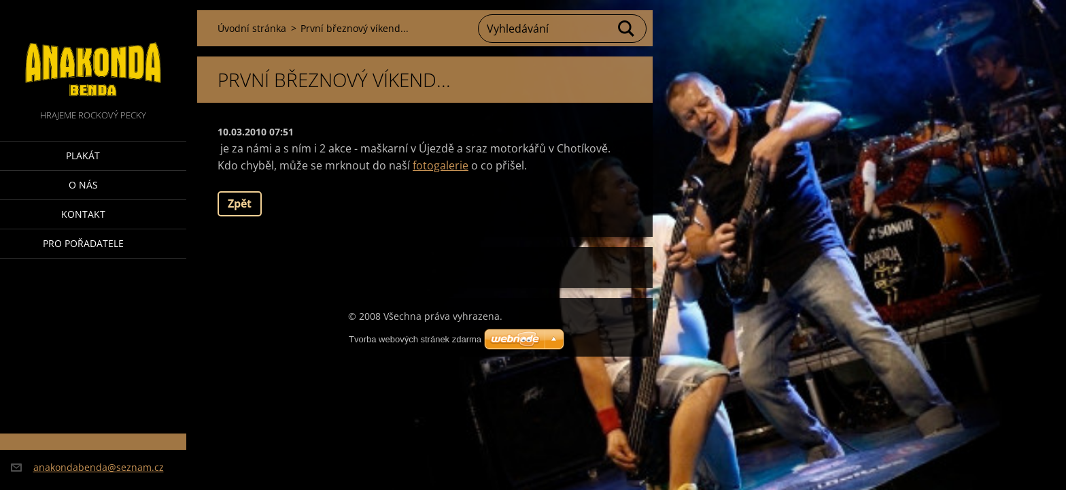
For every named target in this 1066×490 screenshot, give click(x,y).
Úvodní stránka (252, 28)
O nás (83, 184)
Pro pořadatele (83, 243)
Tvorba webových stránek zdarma (415, 339)
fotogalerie (440, 165)
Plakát (83, 155)
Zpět (240, 203)
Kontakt (83, 214)
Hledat (627, 28)
